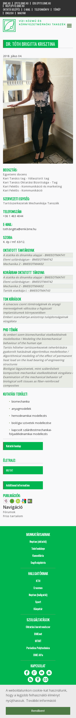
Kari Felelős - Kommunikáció (22, 190)
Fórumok (9, 512)
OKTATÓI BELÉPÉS (11, 9)
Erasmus (38, 588)
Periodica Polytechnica (38, 648)
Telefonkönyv (41, 9)
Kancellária (38, 555)
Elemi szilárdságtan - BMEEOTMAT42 (27, 259)
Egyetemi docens (15, 174)
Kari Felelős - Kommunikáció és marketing (32, 186)
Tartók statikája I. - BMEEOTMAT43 (26, 290)
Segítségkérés (38, 562)
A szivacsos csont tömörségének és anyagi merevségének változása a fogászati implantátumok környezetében (31, 308)
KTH (38, 581)
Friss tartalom (13, 516)
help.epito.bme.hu (15, 6)
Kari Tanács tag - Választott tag (26, 178)
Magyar (22, 13)
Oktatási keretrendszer (38, 627)
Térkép (57, 9)
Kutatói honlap (13, 446)
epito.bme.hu (22, 3)
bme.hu (7, 3)
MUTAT (9, 470)
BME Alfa (38, 655)
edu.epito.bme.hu (42, 3)
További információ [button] (41, 700)
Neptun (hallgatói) (38, 595)
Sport (38, 602)
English (9, 13)
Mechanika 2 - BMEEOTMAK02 (23, 264)
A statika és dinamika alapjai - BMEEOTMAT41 (34, 255)
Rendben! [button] (38, 711)
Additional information (18, 485)
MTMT (38, 641)
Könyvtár (38, 609)
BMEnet (38, 634)
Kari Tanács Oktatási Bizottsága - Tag (30, 182)
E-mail (27, 9)
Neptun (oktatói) (38, 541)
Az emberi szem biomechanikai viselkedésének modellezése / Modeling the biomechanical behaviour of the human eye (34, 339)
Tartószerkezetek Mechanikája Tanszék (31, 203)
